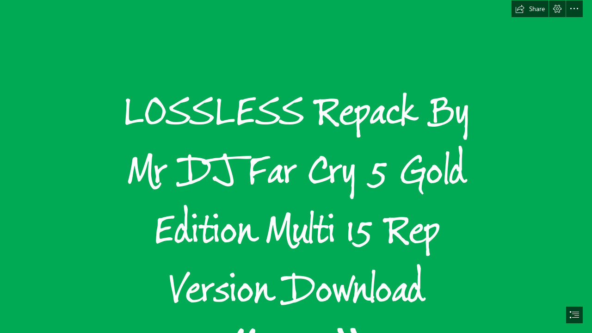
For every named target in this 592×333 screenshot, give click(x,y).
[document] (296, 166)
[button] (530, 8)
